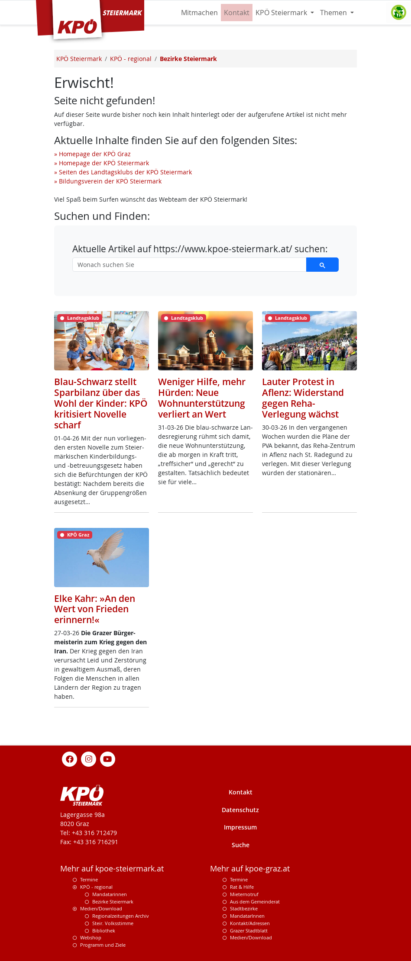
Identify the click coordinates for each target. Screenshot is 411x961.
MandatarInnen (247, 916)
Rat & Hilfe (242, 887)
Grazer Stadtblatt (249, 930)
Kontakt (236, 12)
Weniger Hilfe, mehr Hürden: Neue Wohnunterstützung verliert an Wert (202, 398)
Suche (240, 845)
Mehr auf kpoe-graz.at (250, 869)
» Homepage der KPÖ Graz (92, 154)
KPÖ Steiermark (282, 12)
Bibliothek (103, 930)
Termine (89, 879)
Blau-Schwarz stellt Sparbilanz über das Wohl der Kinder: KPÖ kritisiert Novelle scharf (101, 403)
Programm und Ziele (103, 945)
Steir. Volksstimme (112, 923)
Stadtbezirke (244, 908)
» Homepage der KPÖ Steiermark (101, 163)
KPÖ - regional (96, 887)
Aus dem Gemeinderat (255, 901)
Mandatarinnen (109, 894)
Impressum (240, 827)
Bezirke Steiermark (112, 901)
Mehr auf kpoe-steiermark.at (112, 869)
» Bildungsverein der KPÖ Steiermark (108, 181)
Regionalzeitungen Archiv (120, 916)
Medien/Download (101, 908)
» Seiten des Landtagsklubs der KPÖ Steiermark (123, 172)
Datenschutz (240, 810)
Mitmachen (199, 12)
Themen (334, 12)
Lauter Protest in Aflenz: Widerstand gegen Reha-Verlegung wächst (303, 398)
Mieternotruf (244, 894)
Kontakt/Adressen (250, 923)
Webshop (90, 937)
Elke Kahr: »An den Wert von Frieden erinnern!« (94, 609)
